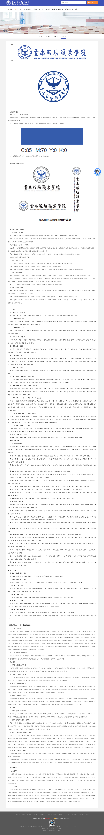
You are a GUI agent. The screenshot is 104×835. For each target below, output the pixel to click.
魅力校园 (28, 9)
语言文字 (74, 9)
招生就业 (47, 9)
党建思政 (35, 9)
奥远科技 (59, 830)
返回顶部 (87, 814)
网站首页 (9, 9)
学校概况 (15, 9)
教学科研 (41, 9)
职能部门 (54, 9)
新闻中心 (22, 9)
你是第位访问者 (48, 830)
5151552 (47, 830)
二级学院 (60, 9)
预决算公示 (68, 9)
